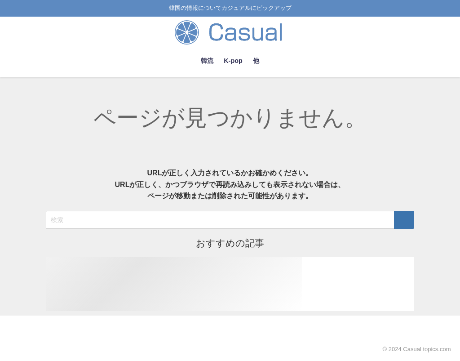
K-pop (233, 60)
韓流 (207, 60)
